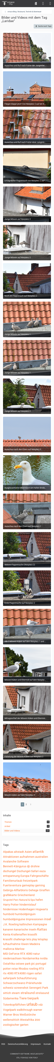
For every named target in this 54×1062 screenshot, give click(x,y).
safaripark (9, 978)
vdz (40, 1004)
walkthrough (25, 1009)
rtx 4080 (8, 973)
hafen (39, 899)
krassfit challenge (14, 939)
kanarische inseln (25, 929)
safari (38, 973)
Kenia (6, 934)
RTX (41, 968)
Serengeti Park (38, 987)
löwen (25, 944)
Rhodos (23, 968)
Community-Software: (27, 1054)
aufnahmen (27, 856)
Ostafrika (9, 963)
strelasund (42, 993)
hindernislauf (27, 904)
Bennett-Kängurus (14, 866)
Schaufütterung (27, 978)
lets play (31, 939)
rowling (33, 968)
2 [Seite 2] (26, 804)
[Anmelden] (43, 3)
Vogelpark (9, 1009)
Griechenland (26, 895)
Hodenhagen (27, 909)
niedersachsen (12, 958)
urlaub (32, 1004)
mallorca (8, 949)
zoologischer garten (15, 1024)
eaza (42, 871)
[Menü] (50, 3)
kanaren (8, 929)
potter (7, 968)
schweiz (8, 987)
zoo (37, 1020)
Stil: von (27, 1058)
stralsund (28, 993)
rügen (30, 973)
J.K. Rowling (11, 924)
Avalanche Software (16, 861)
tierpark (33, 998)
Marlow (19, 949)
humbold (8, 914)
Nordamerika (30, 958)
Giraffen (44, 890)
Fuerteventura (12, 885)
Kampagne (40, 924)
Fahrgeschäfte (39, 876)
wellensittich (11, 1019)
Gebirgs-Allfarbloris (15, 890)
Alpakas (8, 851)
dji (28, 866)
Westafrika (27, 1019)
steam (16, 993)
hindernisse (10, 909)
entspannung (11, 876)
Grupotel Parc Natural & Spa (19, 899)
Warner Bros (11, 1014)
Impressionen (34, 919)
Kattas (42, 929)
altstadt (19, 851)
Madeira (35, 944)
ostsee (20, 963)
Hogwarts (42, 909)
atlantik (38, 852)
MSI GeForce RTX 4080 (17, 953)
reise (15, 968)
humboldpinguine (14, 919)
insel (47, 919)
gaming (40, 885)
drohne (35, 866)
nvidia (44, 958)
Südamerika (10, 998)
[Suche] (36, 3)
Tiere (23, 998)
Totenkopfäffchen (14, 1004)
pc (33, 963)
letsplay (43, 939)
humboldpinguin (25, 914)
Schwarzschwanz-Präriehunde (22, 983)
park (28, 963)
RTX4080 (20, 973)
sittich (7, 993)
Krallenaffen (19, 934)
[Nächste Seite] (30, 804)
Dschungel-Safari (28, 871)
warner (37, 1009)
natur (36, 953)
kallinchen (25, 924)
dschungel (9, 871)
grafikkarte (10, 895)
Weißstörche (28, 1014)
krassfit (32, 934)
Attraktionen (11, 856)
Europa (24, 876)
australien (41, 856)
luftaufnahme (11, 944)
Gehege (33, 890)
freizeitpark (30, 880)
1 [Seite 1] (22, 804)
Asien (28, 851)
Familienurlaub (12, 880)
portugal (41, 963)
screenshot (21, 987)
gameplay (28, 885)
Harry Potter (11, 904)
